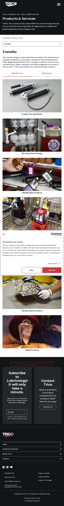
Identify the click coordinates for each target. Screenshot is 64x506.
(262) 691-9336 (8, 473)
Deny (31, 270)
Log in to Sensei (45, 477)
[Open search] (54, 4)
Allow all (52, 270)
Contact (6, 459)
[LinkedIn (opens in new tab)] (7, 467)
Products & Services (10, 449)
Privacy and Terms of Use (32, 498)
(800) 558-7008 (9, 477)
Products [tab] (17, 73)
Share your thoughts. (19, 418)
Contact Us (48, 407)
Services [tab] (47, 73)
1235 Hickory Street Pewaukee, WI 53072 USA (12, 486)
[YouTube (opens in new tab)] (11, 467)
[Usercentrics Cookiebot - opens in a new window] (52, 234)
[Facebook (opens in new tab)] (4, 467)
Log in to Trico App (46, 480)
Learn (5, 444)
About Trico (7, 454)
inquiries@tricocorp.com (12, 481)
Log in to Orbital (45, 473)
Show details (53, 263)
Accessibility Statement (32, 501)
